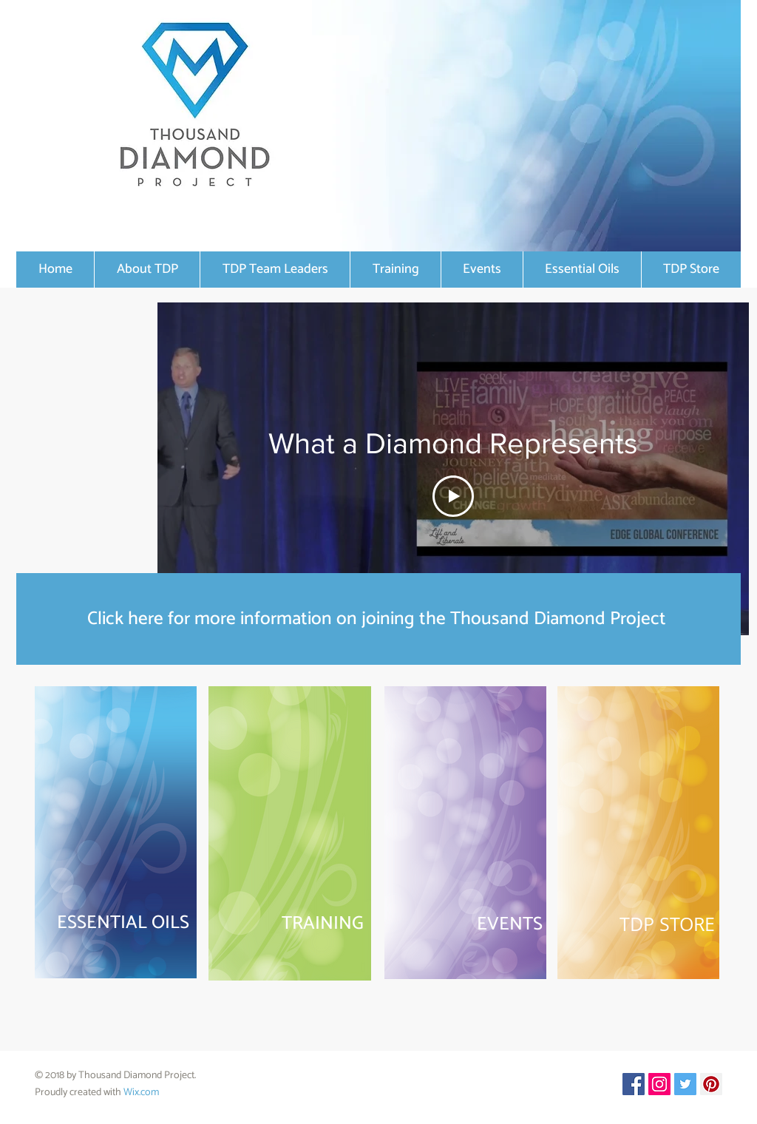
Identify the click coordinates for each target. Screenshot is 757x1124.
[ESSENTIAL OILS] (116, 923)
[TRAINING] (292, 923)
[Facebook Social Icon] (633, 1084)
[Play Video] (453, 496)
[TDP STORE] (638, 924)
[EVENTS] (465, 924)
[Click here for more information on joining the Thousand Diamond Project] (378, 619)
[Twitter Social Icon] (685, 1084)
